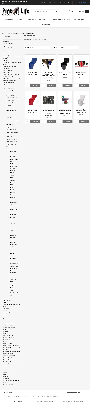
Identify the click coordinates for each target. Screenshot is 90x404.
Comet (12, 175)
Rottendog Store (8, 353)
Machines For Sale (8, 323)
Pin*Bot (12, 253)
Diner (11, 187)
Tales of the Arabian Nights (13, 286)
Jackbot (12, 223)
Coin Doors (6, 68)
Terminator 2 (14, 293)
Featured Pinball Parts (9, 80)
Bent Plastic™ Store (8, 48)
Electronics (6, 78)
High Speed (13, 212)
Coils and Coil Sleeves (9, 66)
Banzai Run (13, 154)
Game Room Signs (8, 89)
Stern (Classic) (11, 141)
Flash (11, 200)
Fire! (11, 195)
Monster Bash (14, 240)
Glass (4, 302)
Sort (54, 45)
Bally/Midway (10, 100)
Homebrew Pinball (8, 311)
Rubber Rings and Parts (10, 356)
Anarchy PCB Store (8, 44)
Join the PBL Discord (54, 396)
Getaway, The (14, 209)
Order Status (31, 396)
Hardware (6, 308)
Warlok (12, 295)
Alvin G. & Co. (10, 95)
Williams (9, 147)
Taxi (11, 290)
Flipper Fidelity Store (9, 82)
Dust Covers (6, 72)
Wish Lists (41, 396)
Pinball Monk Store (8, 339)
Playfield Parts (7, 347)
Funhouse (13, 207)
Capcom (9, 108)
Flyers (4, 85)
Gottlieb (9, 124)
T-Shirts (5, 370)
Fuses (4, 87)
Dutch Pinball (10, 117)
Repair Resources (80, 19)
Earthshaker (13, 192)
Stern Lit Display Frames (10, 360)
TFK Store (5, 372)
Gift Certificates (7, 300)
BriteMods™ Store (8, 52)
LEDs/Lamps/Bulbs (8, 319)
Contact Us (51, 2)
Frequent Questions (64, 2)
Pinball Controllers (8, 337)
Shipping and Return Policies (45, 401)
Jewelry (5, 315)
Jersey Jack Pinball (12, 132)
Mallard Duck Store (8, 325)
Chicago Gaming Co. (12, 110)
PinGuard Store (7, 343)
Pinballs (5, 341)
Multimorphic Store (8, 335)
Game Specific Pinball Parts (37, 19)
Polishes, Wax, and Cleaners (11, 351)
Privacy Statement (17, 401)
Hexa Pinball (10, 129)
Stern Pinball (10, 144)
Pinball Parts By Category (14, 19)
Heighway (9, 127)
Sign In (72, 11)
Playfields (6, 349)
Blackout (12, 163)
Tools (4, 374)
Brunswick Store (7, 54)
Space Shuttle (14, 263)
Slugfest (12, 261)
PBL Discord (46, 24)
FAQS (23, 396)
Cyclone (12, 180)
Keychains (6, 317)
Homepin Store (7, 313)
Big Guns (12, 156)
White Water (14, 298)
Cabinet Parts (7, 60)
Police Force (13, 256)
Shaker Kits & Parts (8, 358)
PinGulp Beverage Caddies (11, 345)
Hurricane (13, 214)
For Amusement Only (12, 120)
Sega (8, 136)
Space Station (14, 266)
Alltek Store (6, 42)
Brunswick (9, 105)
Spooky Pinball (10, 139)
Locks (4, 321)
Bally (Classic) (10, 98)
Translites (6, 378)
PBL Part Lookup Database (61, 19)
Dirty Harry (13, 190)
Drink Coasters (7, 70)
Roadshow (13, 258)
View (25, 45)
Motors (5, 333)
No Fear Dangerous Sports (13, 244)
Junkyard (13, 233)
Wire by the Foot (8, 384)
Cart (84, 11)
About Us (42, 2)
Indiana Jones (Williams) (13, 219)
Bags (4, 46)
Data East (9, 115)
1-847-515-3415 (81, 2)
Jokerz (12, 230)
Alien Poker (13, 149)
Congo (12, 177)
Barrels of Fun (10, 103)
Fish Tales (13, 197)
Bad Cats (13, 151)
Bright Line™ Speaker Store (11, 50)
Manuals (5, 331)
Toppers (5, 376)
